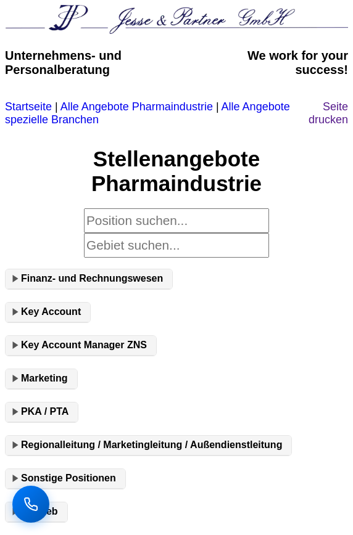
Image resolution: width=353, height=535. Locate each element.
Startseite (28, 106)
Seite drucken (328, 113)
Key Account (51, 311)
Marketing (44, 378)
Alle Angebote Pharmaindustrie (136, 106)
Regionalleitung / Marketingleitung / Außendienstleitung (151, 444)
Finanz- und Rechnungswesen (92, 278)
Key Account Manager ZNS (84, 345)
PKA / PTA (45, 411)
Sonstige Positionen (68, 478)
